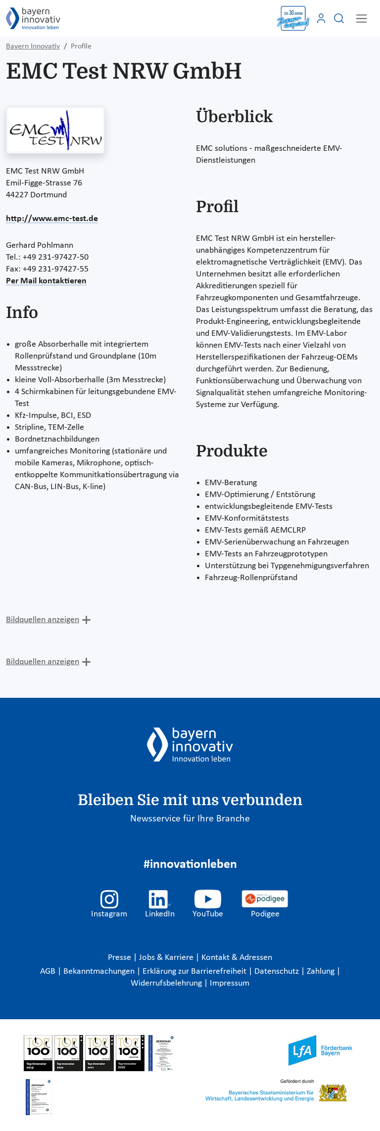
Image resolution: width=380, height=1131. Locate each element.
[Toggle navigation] (361, 18)
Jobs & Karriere (167, 957)
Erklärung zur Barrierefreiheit (195, 971)
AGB (48, 971)
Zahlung (321, 971)
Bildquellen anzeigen (42, 620)
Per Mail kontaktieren (46, 281)
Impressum (229, 983)
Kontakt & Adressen (236, 957)
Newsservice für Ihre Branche (190, 819)
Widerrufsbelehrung (167, 983)
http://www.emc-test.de (52, 219)
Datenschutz (277, 971)
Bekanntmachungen (100, 971)
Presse (120, 957)
